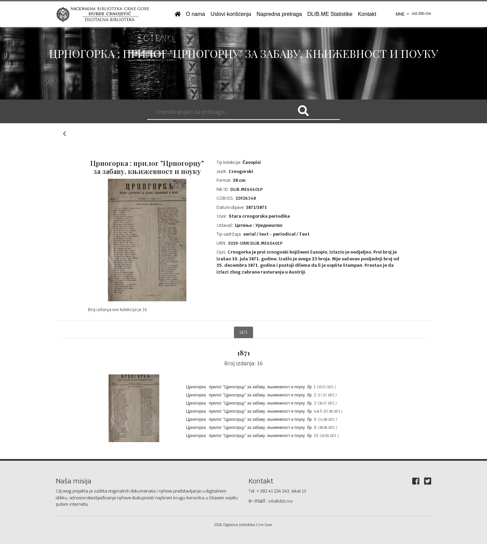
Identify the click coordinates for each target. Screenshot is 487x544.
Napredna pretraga (279, 14)
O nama (195, 14)
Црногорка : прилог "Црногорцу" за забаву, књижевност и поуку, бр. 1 (261, 387)
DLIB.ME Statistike (329, 14)
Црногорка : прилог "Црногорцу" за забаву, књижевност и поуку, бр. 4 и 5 (264, 411)
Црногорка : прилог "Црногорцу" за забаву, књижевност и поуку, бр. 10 (262, 435)
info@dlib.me (280, 501)
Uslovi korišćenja (230, 14)
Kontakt (367, 14)
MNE (401, 14)
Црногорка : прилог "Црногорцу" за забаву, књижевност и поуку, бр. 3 (261, 403)
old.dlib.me (421, 13)
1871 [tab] (243, 332)
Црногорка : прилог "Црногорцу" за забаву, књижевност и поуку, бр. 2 (261, 395)
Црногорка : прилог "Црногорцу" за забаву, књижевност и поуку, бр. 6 (261, 419)
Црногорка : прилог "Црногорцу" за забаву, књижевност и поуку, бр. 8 (261, 427)
